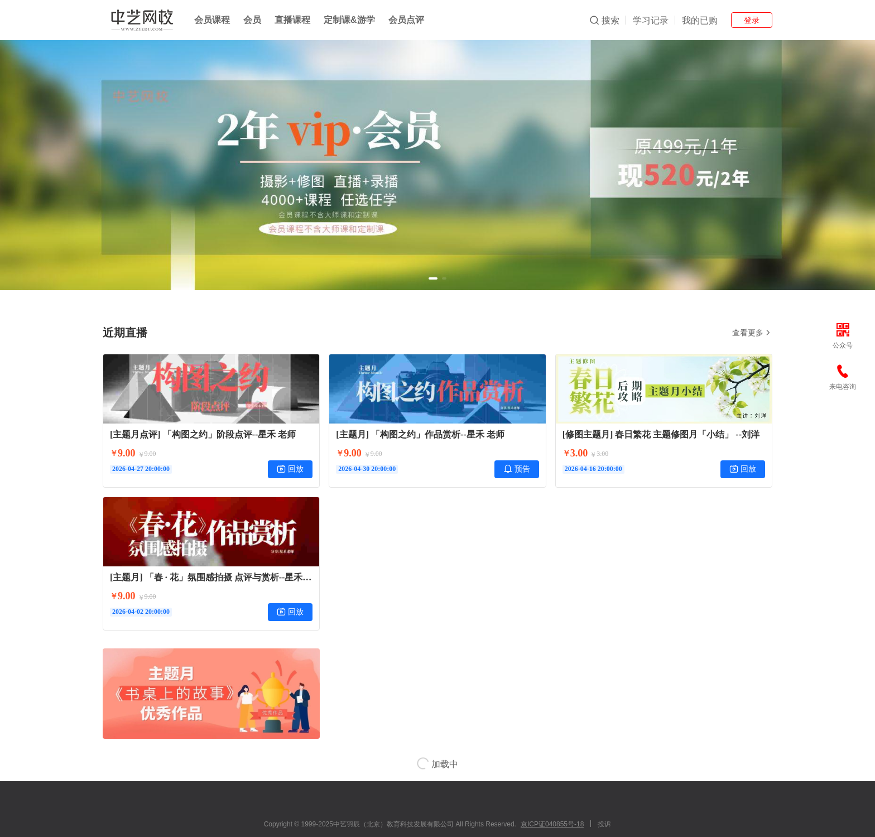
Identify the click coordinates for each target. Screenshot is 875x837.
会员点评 (406, 20)
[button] (433, 278)
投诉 (604, 824)
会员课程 (212, 20)
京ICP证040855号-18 (552, 824)
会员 (252, 20)
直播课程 (292, 20)
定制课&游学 (349, 20)
